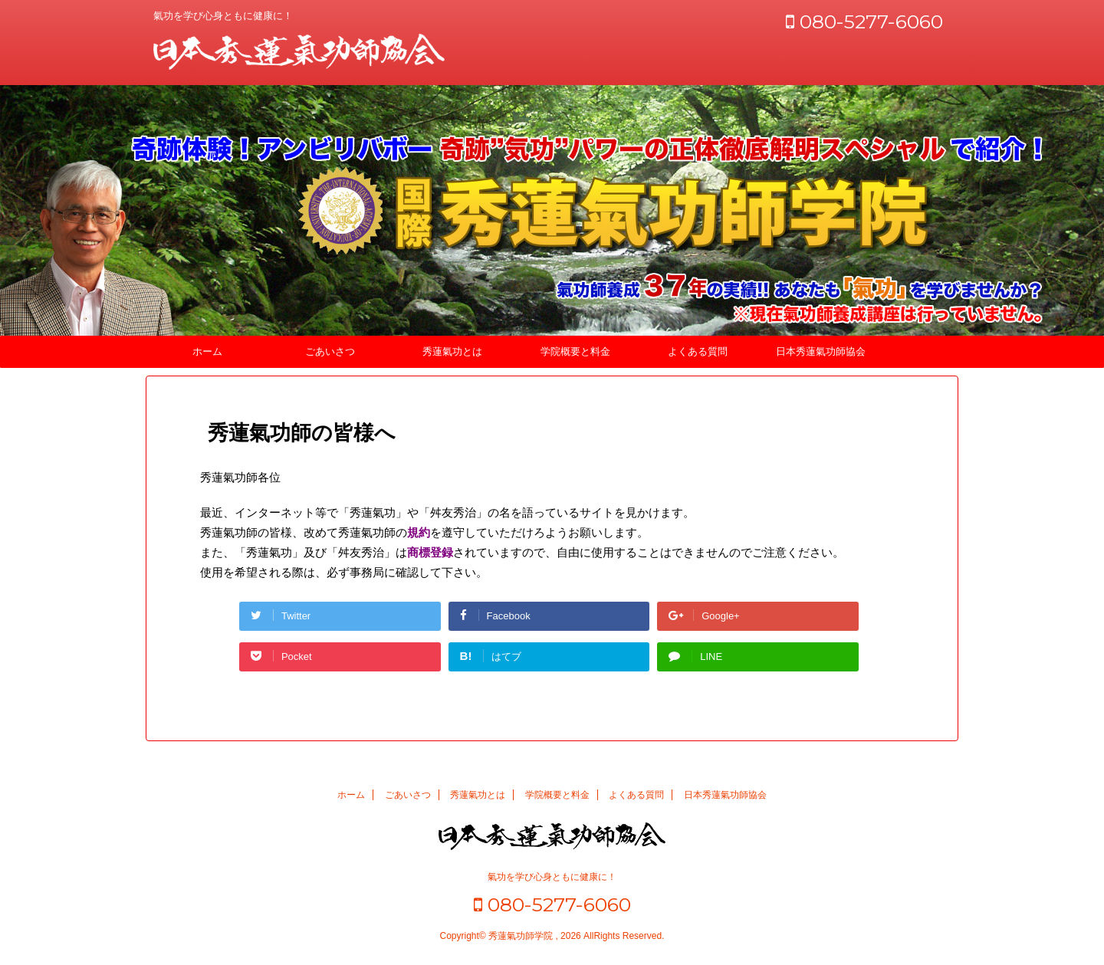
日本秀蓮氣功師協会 (821, 351)
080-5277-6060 (864, 21)
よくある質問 (698, 351)
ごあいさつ (330, 351)
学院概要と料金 (575, 351)
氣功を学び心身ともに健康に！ (552, 876)
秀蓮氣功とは (452, 351)
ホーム (207, 351)
